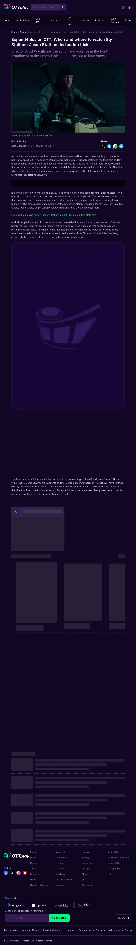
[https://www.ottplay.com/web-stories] (115, 20)
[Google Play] (16, 905)
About (85, 873)
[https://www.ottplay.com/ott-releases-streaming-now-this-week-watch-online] (70, 20)
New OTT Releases (39, 884)
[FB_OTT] (6, 873)
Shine (99, 930)
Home (33, 857)
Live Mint (69, 930)
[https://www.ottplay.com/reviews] (100, 20)
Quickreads (61, 873)
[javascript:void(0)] (40, 20)
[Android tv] (63, 905)
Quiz (84, 879)
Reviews (60, 862)
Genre (33, 879)
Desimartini (85, 930)
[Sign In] (123, 917)
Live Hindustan (51, 930)
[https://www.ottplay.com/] (7, 20)
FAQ (109, 873)
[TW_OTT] (12, 873)
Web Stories (88, 884)
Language (34, 873)
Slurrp (128, 930)
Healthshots (114, 930)
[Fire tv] (84, 905)
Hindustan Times (29, 930)
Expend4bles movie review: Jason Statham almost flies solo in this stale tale (53, 214)
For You (34, 851)
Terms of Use (113, 862)
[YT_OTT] (25, 873)
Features (60, 884)
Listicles (60, 868)
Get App (86, 868)
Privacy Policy (113, 868)
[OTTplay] (16, 7)
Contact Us (112, 851)
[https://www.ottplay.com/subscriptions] (23, 20)
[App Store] (40, 905)
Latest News (62, 857)
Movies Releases (64, 879)
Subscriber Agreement (118, 857)
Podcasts (86, 851)
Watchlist (60, 851)
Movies (33, 862)
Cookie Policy (88, 862)
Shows (33, 868)
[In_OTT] (18, 873)
